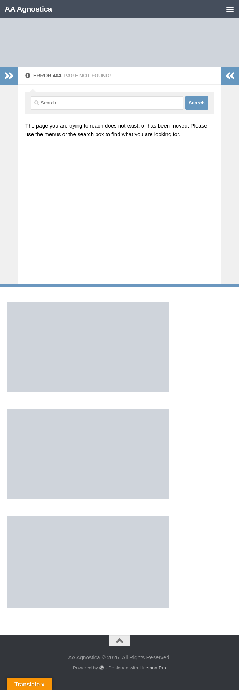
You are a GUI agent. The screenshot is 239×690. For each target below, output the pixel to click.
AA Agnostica (28, 9)
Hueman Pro (153, 667)
